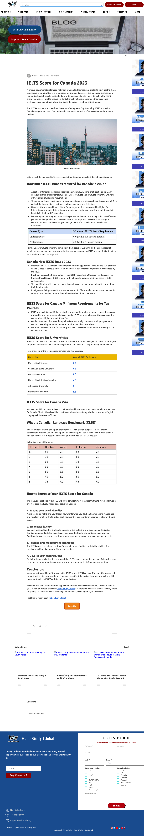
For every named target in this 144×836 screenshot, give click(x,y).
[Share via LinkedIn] (40, 626)
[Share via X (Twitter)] (34, 626)
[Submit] (117, 805)
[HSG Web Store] (134, 4)
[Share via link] (46, 626)
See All (126, 647)
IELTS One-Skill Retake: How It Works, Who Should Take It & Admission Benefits (111, 677)
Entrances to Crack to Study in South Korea (32, 677)
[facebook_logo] (114, 828)
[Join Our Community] (24, 29)
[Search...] (58, 5)
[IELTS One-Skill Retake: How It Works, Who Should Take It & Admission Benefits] (111, 661)
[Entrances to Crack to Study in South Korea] (32, 661)
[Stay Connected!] (18, 775)
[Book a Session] (114, 4)
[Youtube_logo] (117, 828)
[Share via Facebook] (28, 626)
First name (88, 746)
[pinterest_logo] (122, 828)
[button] (66, 12)
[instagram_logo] (112, 828)
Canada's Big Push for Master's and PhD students (72, 677)
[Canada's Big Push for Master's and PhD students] (72, 661)
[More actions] (115, 75)
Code (86, 760)
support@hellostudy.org (20, 820)
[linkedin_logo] (119, 828)
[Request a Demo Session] (24, 39)
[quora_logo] (125, 828)
